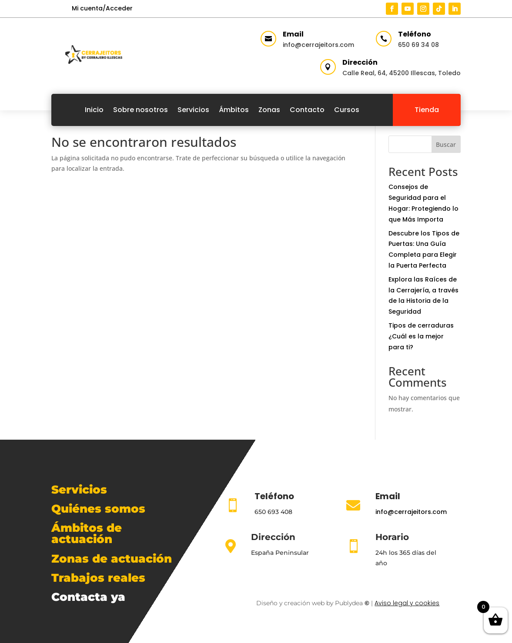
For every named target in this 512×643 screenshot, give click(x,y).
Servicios (193, 110)
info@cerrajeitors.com (318, 44)
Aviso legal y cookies (407, 603)
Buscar (446, 144)
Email (293, 34)
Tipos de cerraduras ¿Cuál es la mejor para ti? (421, 336)
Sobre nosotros (140, 110)
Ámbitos (234, 110)
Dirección (360, 62)
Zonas (269, 110)
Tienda (427, 110)
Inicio (94, 110)
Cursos (346, 110)
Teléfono (414, 34)
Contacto (307, 110)
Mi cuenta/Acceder (102, 8)
